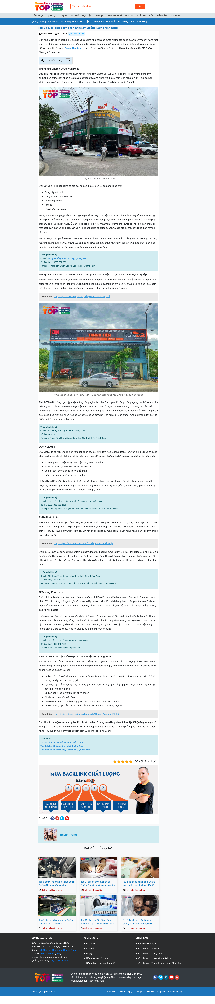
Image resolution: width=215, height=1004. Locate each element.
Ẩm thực (38, 15)
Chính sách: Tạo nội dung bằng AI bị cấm (159, 963)
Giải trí (129, 15)
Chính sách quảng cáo (150, 953)
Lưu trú (74, 15)
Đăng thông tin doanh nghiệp (101, 963)
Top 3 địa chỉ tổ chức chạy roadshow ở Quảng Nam (65, 749)
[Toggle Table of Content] (66, 60)
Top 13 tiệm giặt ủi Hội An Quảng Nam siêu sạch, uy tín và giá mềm (97, 922)
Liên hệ (90, 948)
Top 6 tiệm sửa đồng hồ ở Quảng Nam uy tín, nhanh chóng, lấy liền (139, 883)
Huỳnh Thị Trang (59, 960)
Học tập (86, 15)
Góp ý (89, 953)
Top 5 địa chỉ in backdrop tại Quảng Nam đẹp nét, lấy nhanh (56, 922)
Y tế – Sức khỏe (145, 15)
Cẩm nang (175, 15)
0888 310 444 (47, 953)
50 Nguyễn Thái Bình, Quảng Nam (58, 950)
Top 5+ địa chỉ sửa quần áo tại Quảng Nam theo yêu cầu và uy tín (98, 883)
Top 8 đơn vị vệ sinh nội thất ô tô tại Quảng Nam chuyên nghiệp (56, 883)
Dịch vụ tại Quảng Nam (64, 21)
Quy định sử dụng (147, 943)
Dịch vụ (51, 15)
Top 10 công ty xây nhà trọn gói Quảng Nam (61, 742)
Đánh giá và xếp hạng (97, 958)
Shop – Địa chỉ (114, 15)
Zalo (58, 953)
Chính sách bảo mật (148, 948)
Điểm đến (162, 15)
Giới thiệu (91, 943)
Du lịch (62, 15)
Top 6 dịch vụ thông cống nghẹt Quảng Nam (62, 746)
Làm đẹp (98, 15)
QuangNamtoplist (40, 21)
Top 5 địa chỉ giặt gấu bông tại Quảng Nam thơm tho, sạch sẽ (137, 922)
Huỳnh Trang (46, 34)
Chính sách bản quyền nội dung (155, 958)
